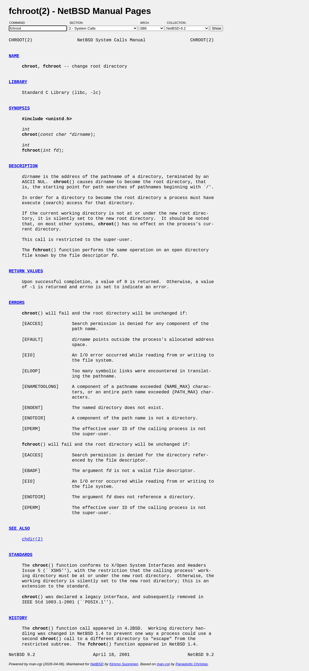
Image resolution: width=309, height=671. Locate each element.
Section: (78, 22)
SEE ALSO (19, 529)
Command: (19, 22)
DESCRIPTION (23, 166)
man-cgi (163, 664)
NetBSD (97, 664)
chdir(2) (32, 539)
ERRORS (17, 303)
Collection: (176, 22)
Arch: (147, 22)
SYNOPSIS (19, 108)
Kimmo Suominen (123, 664)
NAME (14, 56)
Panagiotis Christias (192, 664)
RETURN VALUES (26, 271)
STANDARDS (20, 555)
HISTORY (18, 618)
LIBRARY (18, 82)
